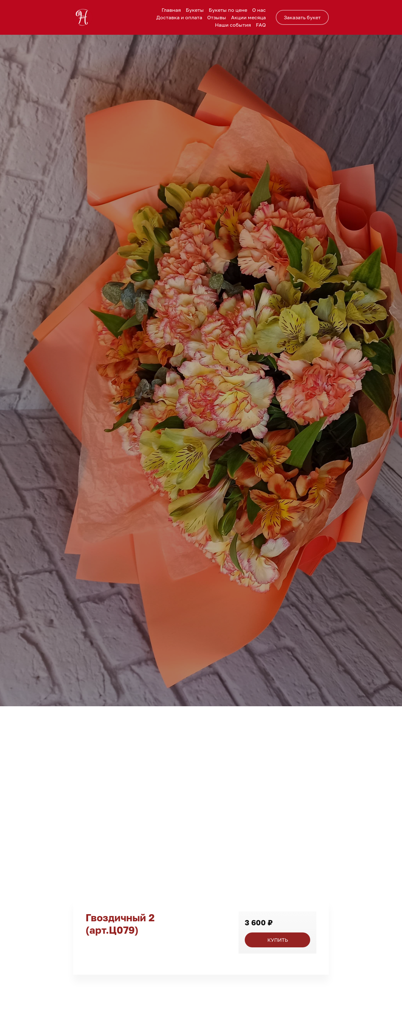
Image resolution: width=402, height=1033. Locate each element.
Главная (171, 10)
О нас (259, 10)
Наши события (233, 25)
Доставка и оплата (179, 17)
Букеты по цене (228, 10)
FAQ (261, 25)
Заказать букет (302, 17)
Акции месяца (248, 17)
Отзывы (216, 17)
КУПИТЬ (277, 940)
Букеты (195, 10)
